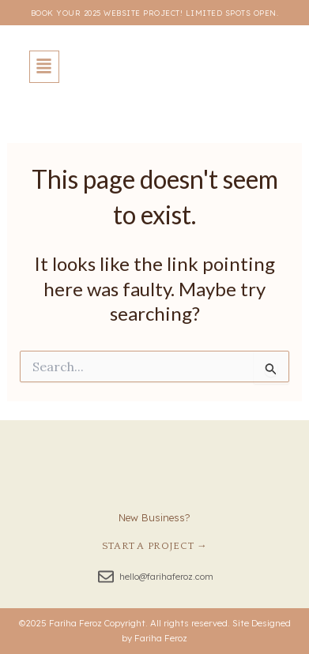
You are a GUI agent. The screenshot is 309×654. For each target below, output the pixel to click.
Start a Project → (155, 545)
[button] (44, 67)
